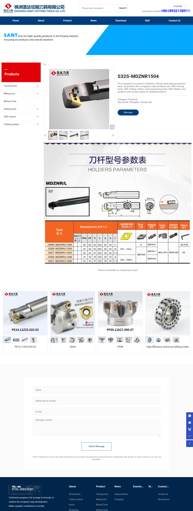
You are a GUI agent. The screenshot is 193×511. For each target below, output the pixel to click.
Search (123, 8)
